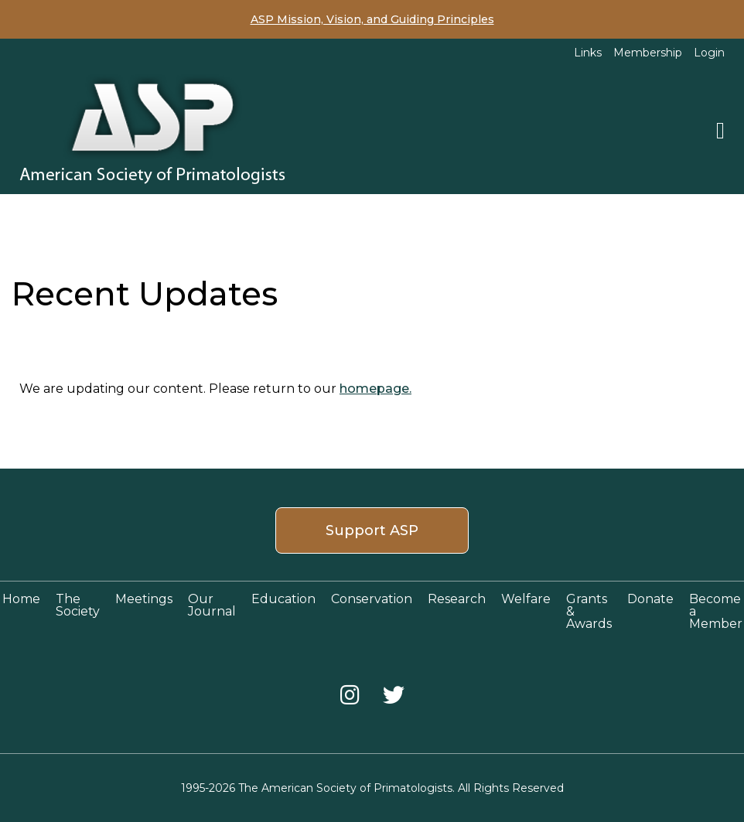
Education (283, 599)
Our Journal (212, 605)
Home (21, 599)
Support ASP (372, 530)
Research (457, 599)
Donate (650, 599)
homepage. (375, 388)
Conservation (371, 599)
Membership (647, 53)
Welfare (526, 599)
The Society (78, 605)
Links (588, 53)
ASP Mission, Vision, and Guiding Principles (372, 19)
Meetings (143, 599)
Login (709, 53)
